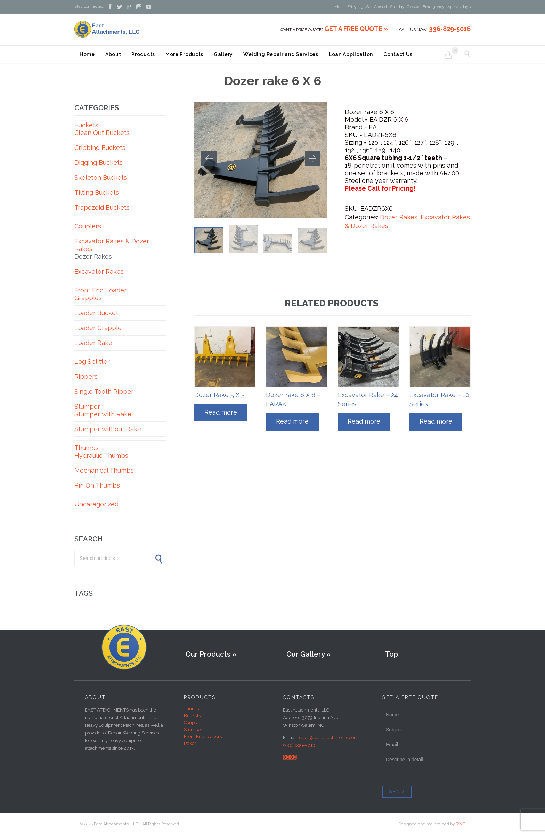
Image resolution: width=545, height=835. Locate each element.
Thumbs (86, 447)
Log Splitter (92, 361)
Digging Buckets (98, 162)
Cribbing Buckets (99, 147)
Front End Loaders (203, 736)
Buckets (86, 125)
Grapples (88, 298)
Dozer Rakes (93, 256)
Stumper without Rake (107, 429)
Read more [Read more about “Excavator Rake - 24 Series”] (364, 421)
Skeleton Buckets (100, 177)
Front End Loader (100, 290)
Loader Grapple (98, 327)
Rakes (190, 743)
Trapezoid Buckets (102, 207)
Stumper (87, 406)
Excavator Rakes (99, 271)
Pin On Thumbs (97, 485)
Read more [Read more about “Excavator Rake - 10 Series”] (436, 421)
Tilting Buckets (96, 192)
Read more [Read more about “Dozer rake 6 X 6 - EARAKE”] (292, 421)
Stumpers (194, 729)
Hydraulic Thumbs (101, 455)
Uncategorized (96, 504)
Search (158, 558)
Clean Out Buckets (102, 132)
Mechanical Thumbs (104, 470)
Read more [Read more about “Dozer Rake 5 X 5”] (220, 412)
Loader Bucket (96, 312)
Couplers (87, 226)
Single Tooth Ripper (103, 391)
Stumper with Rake (102, 414)
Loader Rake (93, 342)
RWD (460, 823)
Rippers (86, 376)
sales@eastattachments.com (328, 737)
